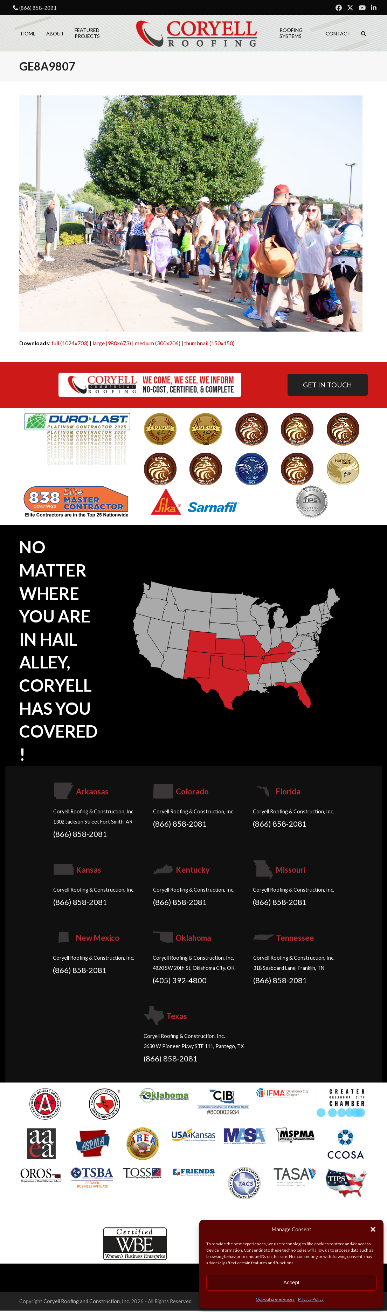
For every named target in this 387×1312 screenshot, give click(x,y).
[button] (372, 1229)
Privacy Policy (311, 1299)
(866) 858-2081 (38, 8)
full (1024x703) (70, 344)
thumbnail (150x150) (209, 344)
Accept (291, 1282)
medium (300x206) (157, 344)
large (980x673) (111, 344)
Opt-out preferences (275, 1299)
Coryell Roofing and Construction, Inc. (86, 1302)
